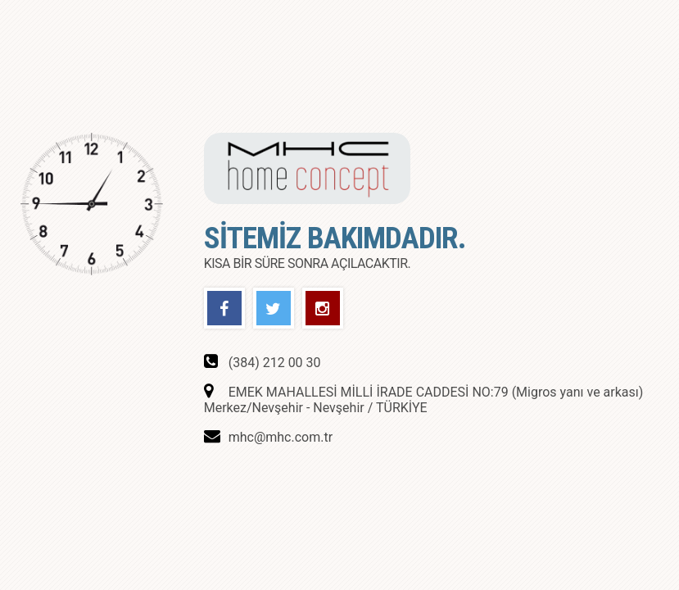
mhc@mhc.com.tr (281, 437)
